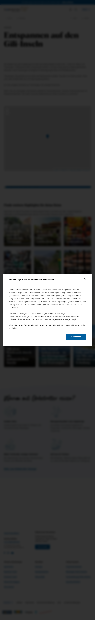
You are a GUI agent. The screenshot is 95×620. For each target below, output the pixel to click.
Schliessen (76, 337)
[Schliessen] (84, 278)
